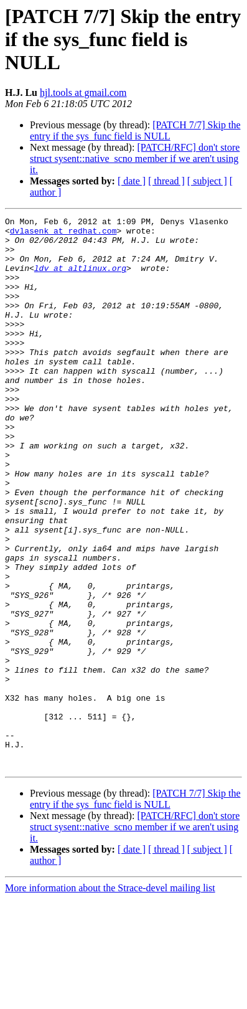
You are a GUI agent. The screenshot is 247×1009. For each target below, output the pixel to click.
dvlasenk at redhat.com (63, 234)
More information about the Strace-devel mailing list (110, 998)
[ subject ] (207, 181)
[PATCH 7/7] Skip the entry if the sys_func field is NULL (135, 130)
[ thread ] (166, 181)
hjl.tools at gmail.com (83, 92)
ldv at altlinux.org (80, 279)
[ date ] (132, 181)
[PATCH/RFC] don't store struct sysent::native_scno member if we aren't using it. (135, 158)
